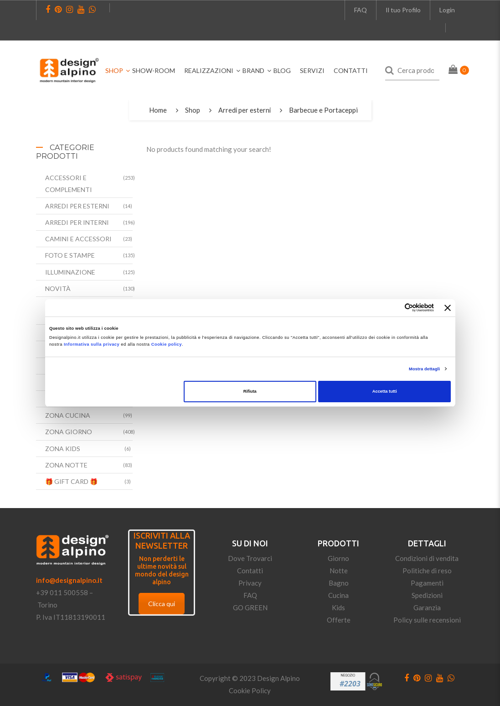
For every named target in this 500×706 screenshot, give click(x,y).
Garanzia (427, 607)
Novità (58, 288)
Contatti (250, 570)
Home (157, 110)
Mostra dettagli (424, 369)
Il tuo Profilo (403, 10)
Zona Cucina (67, 415)
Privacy (250, 583)
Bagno (339, 583)
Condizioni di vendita (427, 558)
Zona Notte (66, 465)
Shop (192, 110)
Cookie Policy (250, 690)
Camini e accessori (78, 239)
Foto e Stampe (70, 255)
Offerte (339, 620)
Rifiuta (250, 391)
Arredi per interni (77, 222)
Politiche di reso (427, 570)
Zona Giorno (68, 432)
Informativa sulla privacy (91, 344)
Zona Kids (62, 448)
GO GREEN (250, 607)
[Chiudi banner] (447, 308)
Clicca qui (161, 603)
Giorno (338, 558)
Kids (338, 607)
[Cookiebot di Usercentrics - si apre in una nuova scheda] (394, 307)
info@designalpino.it (69, 580)
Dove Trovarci (250, 558)
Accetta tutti (384, 391)
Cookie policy (166, 344)
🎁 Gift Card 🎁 (71, 481)
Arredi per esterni (244, 110)
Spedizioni (427, 595)
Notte (339, 570)
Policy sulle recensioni (427, 620)
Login (447, 10)
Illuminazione (70, 272)
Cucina (338, 595)
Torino (47, 605)
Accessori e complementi (68, 183)
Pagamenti (427, 583)
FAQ (360, 10)
